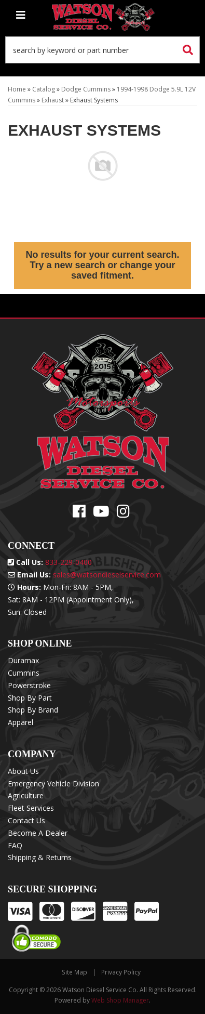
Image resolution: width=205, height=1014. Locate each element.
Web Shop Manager (120, 1000)
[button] (102, 49)
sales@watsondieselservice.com (107, 575)
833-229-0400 (68, 562)
